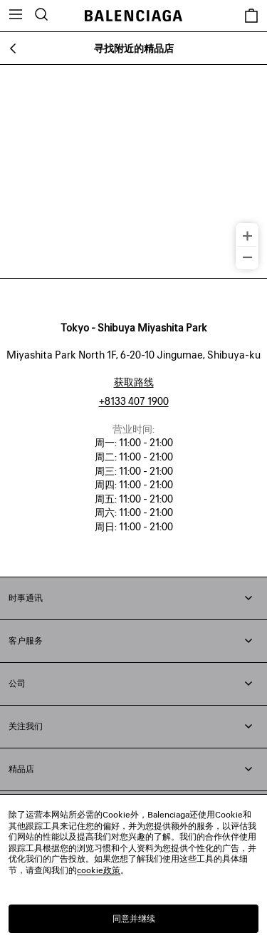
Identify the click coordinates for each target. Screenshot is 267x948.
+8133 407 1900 (134, 401)
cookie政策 (98, 870)
